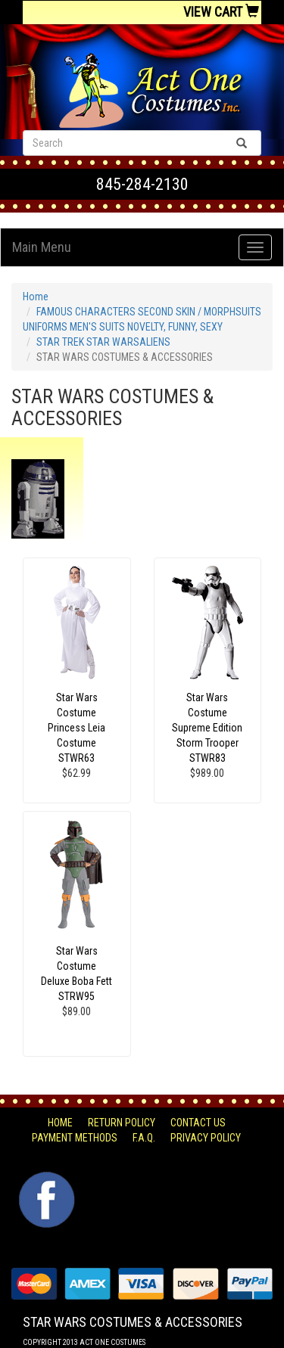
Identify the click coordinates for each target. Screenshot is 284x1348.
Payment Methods (74, 1138)
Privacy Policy (205, 1138)
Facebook (45, 1179)
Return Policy (121, 1123)
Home (35, 296)
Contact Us (198, 1123)
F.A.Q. (144, 1138)
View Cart (221, 12)
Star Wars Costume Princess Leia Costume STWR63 (76, 727)
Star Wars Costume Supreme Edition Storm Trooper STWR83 (207, 727)
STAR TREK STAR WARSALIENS (103, 342)
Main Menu (41, 247)
